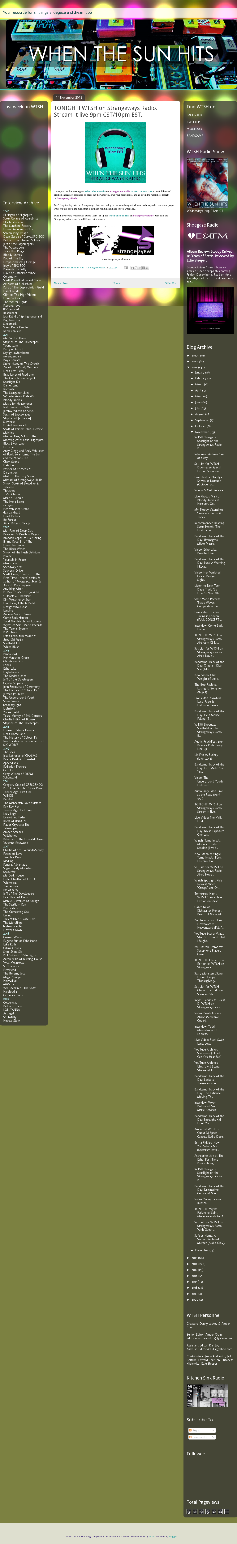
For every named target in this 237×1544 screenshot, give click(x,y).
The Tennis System (15, 628)
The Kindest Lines (14, 676)
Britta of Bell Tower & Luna (21, 240)
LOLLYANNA (11, 1010)
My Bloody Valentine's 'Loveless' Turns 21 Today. (208, 513)
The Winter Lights (15, 302)
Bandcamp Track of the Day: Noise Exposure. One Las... (209, 830)
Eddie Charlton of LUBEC (19, 879)
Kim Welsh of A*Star (17, 599)
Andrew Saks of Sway (17, 614)
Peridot (8, 799)
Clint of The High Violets (19, 294)
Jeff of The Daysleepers (18, 893)
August (200, 414)
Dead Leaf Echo (13, 371)
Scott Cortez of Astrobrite (20, 218)
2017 (195, 1281)
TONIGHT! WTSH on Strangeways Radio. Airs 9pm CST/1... (208, 638)
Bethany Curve (12, 1006)
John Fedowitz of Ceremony (21, 687)
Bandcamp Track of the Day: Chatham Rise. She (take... (209, 665)
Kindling (8, 861)
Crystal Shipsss (13, 683)
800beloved (11, 309)
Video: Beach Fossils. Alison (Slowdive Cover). (207, 1016)
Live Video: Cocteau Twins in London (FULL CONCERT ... (208, 615)
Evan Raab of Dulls (15, 897)
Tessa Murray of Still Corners (22, 716)
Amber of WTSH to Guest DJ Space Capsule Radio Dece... (209, 1132)
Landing (8, 610)
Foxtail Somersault (15, 425)
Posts (194, 1430)
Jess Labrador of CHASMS (20, 755)
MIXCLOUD (194, 129)
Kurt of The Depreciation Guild (23, 287)
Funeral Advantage (15, 864)
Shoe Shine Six (12, 951)
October (201, 426)
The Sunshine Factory (17, 226)
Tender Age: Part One (17, 792)
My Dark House (13, 875)
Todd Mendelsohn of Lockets (22, 621)
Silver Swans (11, 701)
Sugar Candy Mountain (17, 868)
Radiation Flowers (14, 766)
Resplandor (10, 313)
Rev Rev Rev (11, 806)
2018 (195, 1287)
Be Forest (9, 520)
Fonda (7, 665)
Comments (198, 1437)
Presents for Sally (14, 269)
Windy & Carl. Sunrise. (209, 490)
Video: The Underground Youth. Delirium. (208, 781)
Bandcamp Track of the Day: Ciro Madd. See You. (209, 768)
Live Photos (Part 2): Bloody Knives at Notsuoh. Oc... (207, 500)
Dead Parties (11, 516)
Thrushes (9, 491)
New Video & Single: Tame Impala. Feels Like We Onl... (208, 857)
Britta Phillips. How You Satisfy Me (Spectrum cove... (207, 1146)
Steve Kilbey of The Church (21, 363)
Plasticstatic (11, 908)
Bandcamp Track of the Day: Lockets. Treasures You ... (209, 1079)
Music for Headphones (17, 403)
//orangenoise (12, 356)
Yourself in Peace (14, 559)
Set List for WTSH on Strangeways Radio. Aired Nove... (208, 652)
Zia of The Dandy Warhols (20, 367)
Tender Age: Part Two (17, 810)
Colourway (10, 1002)
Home (116, 283)
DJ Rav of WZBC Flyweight (21, 592)
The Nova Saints (13, 501)
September (202, 420)
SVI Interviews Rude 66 (18, 396)
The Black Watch (14, 549)
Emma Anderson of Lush (19, 229)
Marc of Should (13, 498)
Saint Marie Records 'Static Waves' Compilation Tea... (207, 602)
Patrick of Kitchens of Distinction (17, 470)
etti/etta (8, 984)
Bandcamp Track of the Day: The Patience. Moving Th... (209, 1093)
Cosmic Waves (13, 937)
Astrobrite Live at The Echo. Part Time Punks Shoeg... (208, 1159)
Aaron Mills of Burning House (22, 959)
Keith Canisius (12, 331)
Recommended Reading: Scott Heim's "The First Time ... (209, 526)
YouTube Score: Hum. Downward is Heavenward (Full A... (209, 923)
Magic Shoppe (12, 977)
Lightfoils (9, 708)
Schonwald (10, 777)
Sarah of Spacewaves (16, 414)
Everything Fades (14, 817)
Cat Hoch (9, 770)
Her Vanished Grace (16, 509)
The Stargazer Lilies (16, 393)
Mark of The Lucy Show (18, 476)
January (200, 372)
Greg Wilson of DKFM (18, 774)
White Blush (11, 647)
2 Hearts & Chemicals (17, 596)
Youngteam (10, 345)
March (199, 384)
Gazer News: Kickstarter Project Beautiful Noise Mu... (209, 910)
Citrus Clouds (12, 948)
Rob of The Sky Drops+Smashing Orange (19, 260)
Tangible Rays (12, 857)
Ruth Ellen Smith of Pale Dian (22, 788)
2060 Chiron (11, 494)
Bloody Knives (12, 255)
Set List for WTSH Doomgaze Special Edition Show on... (207, 467)
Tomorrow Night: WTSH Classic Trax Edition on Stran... (208, 897)
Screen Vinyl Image (15, 233)
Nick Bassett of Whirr (17, 407)
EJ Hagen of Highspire (17, 215)
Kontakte (9, 389)
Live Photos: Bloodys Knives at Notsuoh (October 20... (208, 480)
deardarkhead (11, 512)
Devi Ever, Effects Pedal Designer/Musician (19, 605)
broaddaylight (12, 705)
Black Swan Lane (13, 443)
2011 (194, 361)
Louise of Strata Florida (18, 730)
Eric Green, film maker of (20, 637)
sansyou (8, 505)
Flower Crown (12, 930)
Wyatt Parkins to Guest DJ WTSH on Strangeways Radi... (209, 1003)
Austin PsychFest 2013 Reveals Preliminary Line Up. (208, 745)
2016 (195, 1275)
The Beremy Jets (14, 973)
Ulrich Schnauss (13, 222)
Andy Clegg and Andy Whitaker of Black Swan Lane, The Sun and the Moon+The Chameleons (23, 456)
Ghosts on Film (13, 661)
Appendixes (10, 763)
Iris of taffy (10, 890)
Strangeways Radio (119, 191)
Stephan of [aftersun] (17, 418)
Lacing (7, 915)
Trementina (10, 886)
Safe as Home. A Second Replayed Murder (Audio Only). (209, 1239)
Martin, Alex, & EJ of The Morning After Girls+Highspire (23, 438)
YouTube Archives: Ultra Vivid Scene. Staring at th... (207, 1066)
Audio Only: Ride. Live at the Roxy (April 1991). (208, 794)
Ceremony (10, 276)
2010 (195, 355)
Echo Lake (9, 668)
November (202, 432)
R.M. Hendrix (11, 632)
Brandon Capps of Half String (22, 538)
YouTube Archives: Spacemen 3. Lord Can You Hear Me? (208, 1053)
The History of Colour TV (20, 690)
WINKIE (8, 795)
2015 (195, 1270)
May (198, 396)
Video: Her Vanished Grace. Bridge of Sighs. (207, 576)
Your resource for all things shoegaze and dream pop (47, 12)
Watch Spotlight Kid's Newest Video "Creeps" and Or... (208, 884)
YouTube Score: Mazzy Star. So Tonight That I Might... (209, 937)
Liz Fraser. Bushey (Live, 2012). (206, 756)
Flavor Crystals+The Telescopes (16, 826)
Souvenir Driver (13, 570)
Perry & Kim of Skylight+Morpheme (16, 351)
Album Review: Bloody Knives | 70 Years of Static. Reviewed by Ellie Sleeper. (210, 255)
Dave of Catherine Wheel (20, 273)
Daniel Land (10, 385)
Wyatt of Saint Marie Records (22, 625)
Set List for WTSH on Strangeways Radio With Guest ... (208, 1225)
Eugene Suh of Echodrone (20, 941)
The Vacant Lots (13, 247)
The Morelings (12, 922)
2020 (195, 1299)
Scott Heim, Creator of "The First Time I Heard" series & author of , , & (22, 579)
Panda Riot (10, 654)
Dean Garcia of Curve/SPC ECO (23, 236)
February (201, 378)
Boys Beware (11, 360)
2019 (195, 1293)
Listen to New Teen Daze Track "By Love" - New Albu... (208, 589)
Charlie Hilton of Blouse (19, 719)
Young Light (11, 712)
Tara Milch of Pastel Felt (19, 919)
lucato (152, 1536)
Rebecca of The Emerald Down (23, 839)
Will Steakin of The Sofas (20, 988)
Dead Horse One (14, 734)
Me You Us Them (14, 338)
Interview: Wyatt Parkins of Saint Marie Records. (206, 1106)
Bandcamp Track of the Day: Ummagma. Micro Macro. (209, 539)
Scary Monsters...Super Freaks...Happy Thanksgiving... (209, 977)
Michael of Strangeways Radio (22, 480)
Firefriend (9, 970)
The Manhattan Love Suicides (22, 803)
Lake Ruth (9, 944)
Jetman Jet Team (13, 694)
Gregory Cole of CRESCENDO (23, 785)
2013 (195, 1258)
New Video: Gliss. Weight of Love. (206, 676)
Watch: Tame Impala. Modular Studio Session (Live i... (207, 844)
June (198, 402)
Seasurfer (9, 872)
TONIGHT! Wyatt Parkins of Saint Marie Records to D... (209, 1212)
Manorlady (10, 563)
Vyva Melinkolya (13, 962)
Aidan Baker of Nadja (16, 523)
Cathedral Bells (13, 995)
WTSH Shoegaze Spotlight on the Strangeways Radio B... (208, 442)
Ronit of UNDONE (15, 821)
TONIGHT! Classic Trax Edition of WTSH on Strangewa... (209, 963)
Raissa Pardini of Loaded (19, 759)
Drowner (9, 447)
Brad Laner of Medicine (18, 374)
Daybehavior (11, 672)
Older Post (171, 283)
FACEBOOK (194, 115)
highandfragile (12, 926)
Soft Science (11, 966)
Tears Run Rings (13, 251)
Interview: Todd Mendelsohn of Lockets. (205, 1030)
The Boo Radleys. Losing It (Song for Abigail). (208, 688)
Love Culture (11, 298)
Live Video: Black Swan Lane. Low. (209, 1041)
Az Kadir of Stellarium (17, 284)
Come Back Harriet (15, 618)
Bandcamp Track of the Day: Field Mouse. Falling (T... (209, 715)
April (198, 390)
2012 (195, 367)
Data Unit (9, 465)
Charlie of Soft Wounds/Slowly (23, 850)
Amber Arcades (13, 832)
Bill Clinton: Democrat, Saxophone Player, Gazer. (209, 950)
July (198, 408)
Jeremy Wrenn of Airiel (18, 411)
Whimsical (10, 883)
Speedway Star (12, 567)
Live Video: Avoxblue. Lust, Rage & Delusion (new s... (208, 701)
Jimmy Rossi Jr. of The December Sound (17, 543)
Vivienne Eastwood (15, 843)
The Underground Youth (19, 697)
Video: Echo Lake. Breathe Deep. (205, 551)
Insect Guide (11, 291)
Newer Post (61, 283)
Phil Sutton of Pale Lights (20, 955)
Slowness (9, 422)
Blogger (173, 1536)
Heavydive (10, 981)
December (202, 1250)
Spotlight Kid (11, 382)
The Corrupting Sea (16, 912)
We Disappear (22, 585)
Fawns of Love (12, 853)
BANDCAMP (195, 136)
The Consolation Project (19, 378)
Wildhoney (10, 835)
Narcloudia (10, 991)
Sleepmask (10, 324)
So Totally (9, 1017)
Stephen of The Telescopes (21, 342)
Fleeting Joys (11, 305)
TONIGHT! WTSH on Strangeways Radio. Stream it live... (208, 808)
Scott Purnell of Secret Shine (22, 280)
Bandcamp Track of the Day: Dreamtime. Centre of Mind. (209, 1189)
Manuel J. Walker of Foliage (21, 901)
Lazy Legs (9, 814)
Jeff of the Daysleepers (18, 244)
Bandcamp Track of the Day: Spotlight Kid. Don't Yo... (209, 1119)
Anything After (13, 589)
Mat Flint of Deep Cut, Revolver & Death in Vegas (21, 532)
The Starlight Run (14, 904)
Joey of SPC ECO (14, 265)
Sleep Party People (15, 327)
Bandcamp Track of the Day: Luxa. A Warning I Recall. (209, 562)
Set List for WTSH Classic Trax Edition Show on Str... (208, 990)
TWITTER (193, 122)
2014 (195, 1264)
